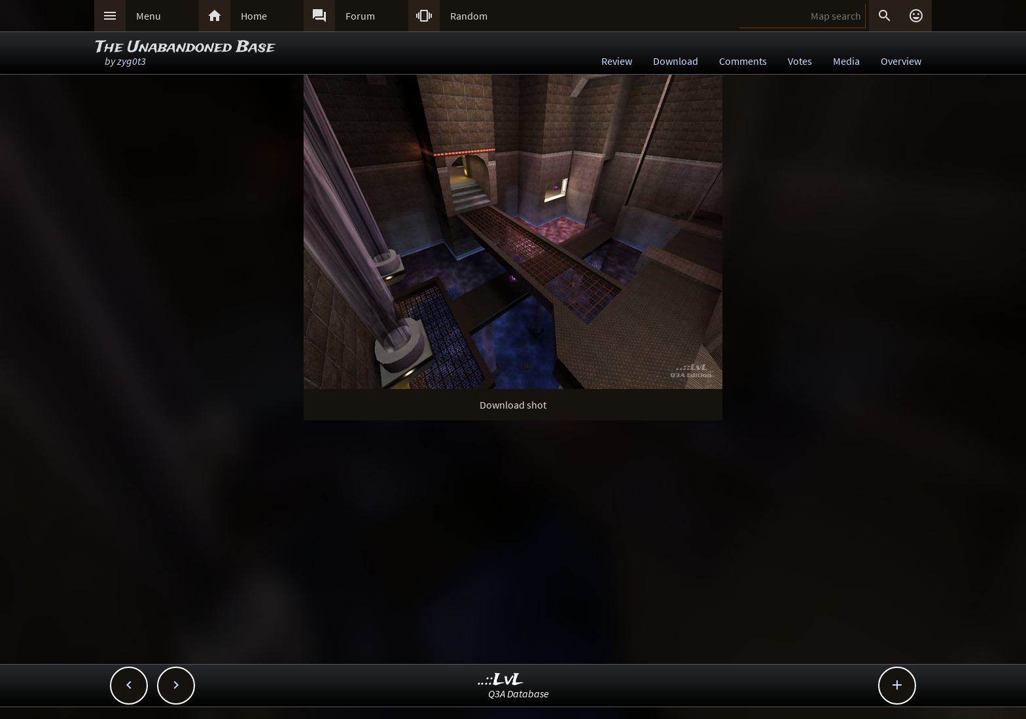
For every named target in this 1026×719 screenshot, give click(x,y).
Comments (743, 60)
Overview (901, 60)
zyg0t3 (131, 60)
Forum (360, 15)
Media (846, 60)
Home (254, 15)
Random (468, 15)
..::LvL (501, 680)
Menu (148, 15)
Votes (800, 60)
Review (616, 60)
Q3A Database (518, 693)
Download (675, 60)
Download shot (513, 404)
